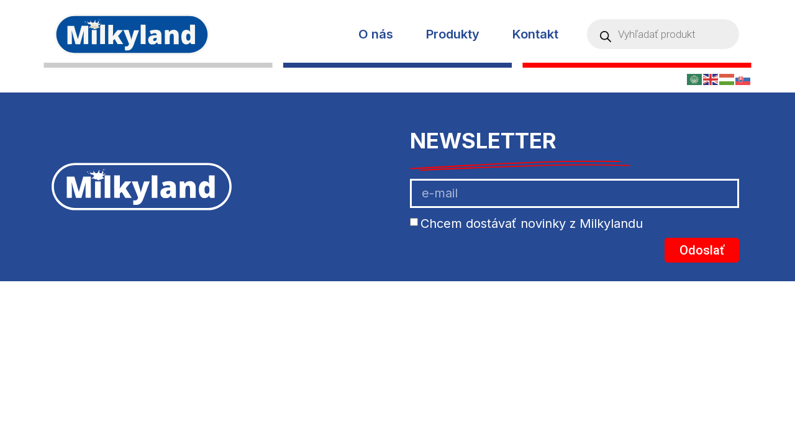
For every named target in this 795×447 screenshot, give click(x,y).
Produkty (452, 34)
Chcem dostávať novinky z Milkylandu (531, 223)
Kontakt (535, 34)
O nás (375, 34)
